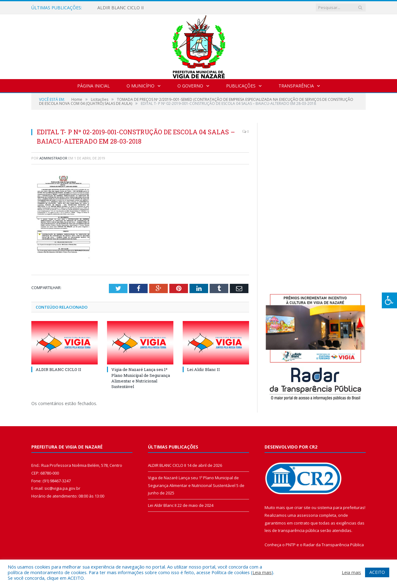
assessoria (307, 515)
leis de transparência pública (292, 530)
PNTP (291, 544)
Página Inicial (93, 86)
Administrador (53, 158)
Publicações (241, 86)
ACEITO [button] (377, 572)
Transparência (296, 86)
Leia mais (262, 572)
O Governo (190, 86)
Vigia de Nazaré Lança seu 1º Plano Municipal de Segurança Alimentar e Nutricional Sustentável (140, 378)
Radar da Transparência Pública (333, 544)
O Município (140, 86)
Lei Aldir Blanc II (203, 369)
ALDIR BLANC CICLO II (120, 8)
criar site (302, 507)
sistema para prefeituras (340, 507)
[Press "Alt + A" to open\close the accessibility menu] (389, 300)
